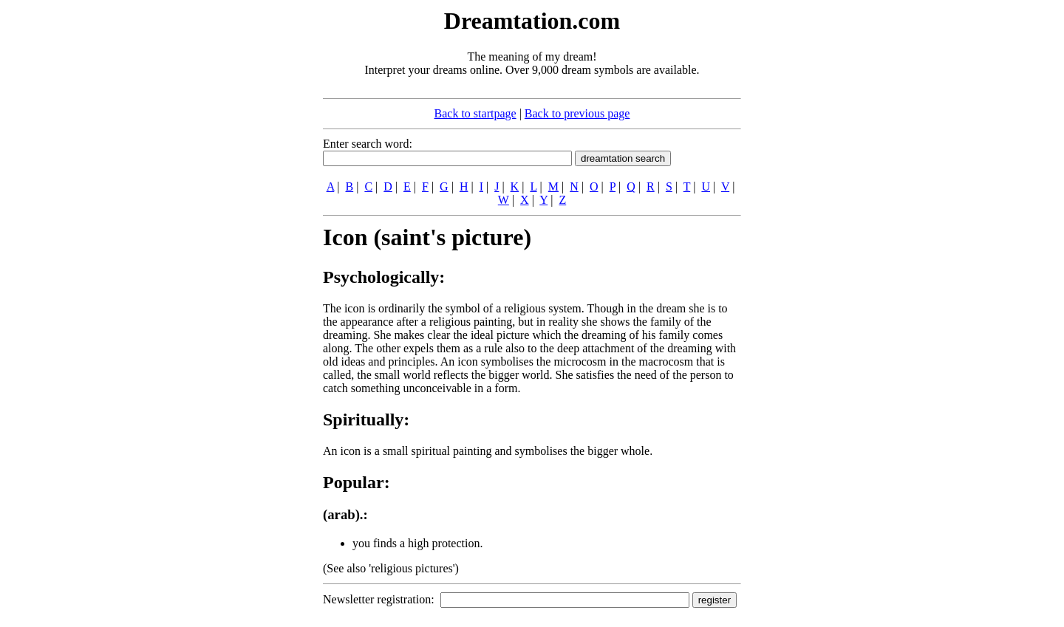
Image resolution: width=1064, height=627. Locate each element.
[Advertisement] (233, 227)
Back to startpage (475, 113)
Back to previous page (577, 113)
